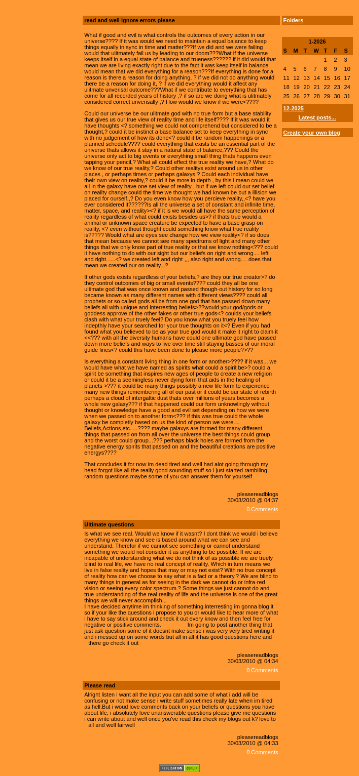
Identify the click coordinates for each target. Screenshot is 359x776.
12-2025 (293, 108)
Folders (293, 20)
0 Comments (262, 509)
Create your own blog (311, 133)
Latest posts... (317, 117)
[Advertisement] (36, 82)
